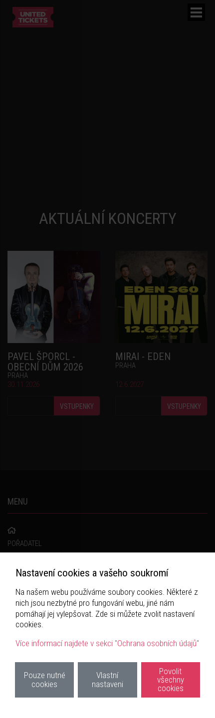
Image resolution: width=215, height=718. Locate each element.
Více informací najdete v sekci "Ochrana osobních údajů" (107, 643)
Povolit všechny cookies (170, 680)
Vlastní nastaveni (107, 679)
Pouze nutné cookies (44, 679)
